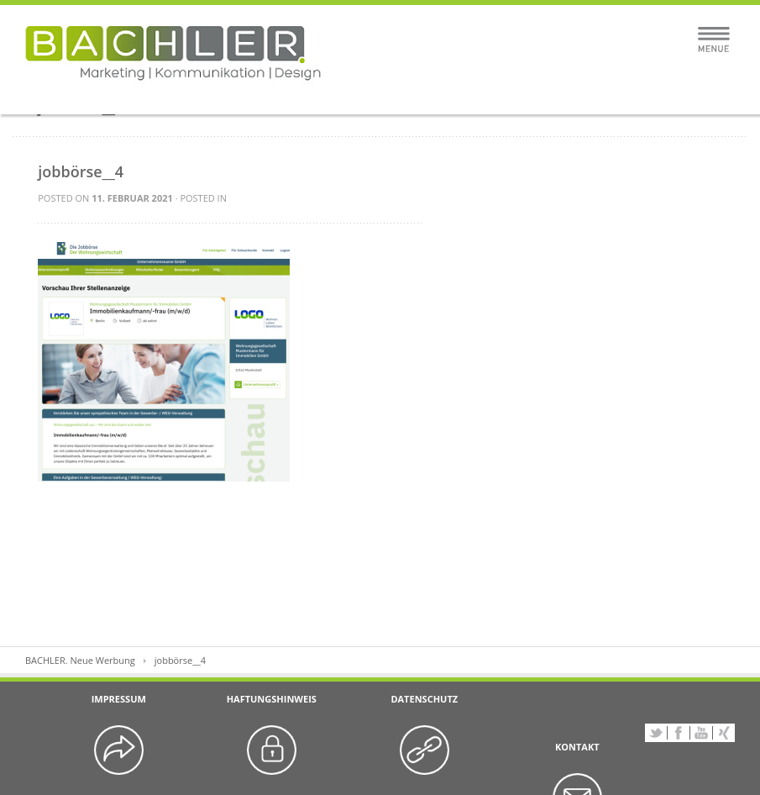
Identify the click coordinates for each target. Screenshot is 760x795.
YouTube (701, 733)
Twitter (656, 733)
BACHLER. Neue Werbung (80, 660)
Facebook (678, 733)
